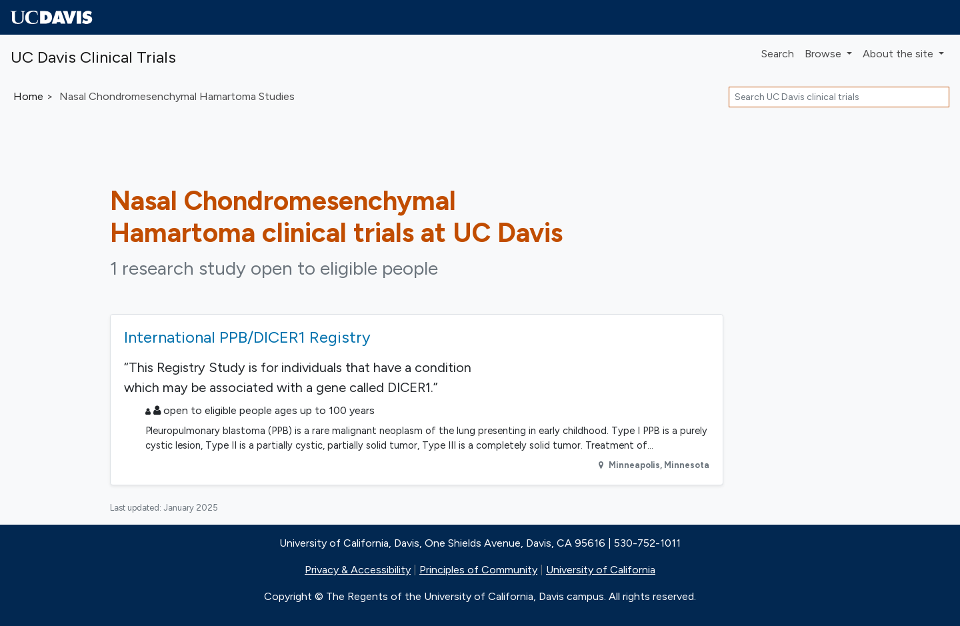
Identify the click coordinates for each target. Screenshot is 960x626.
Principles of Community (478, 569)
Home (28, 96)
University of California (600, 569)
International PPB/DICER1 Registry (247, 337)
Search (777, 53)
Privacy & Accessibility (358, 569)
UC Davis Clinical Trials (93, 57)
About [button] (899, 53)
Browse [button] (824, 53)
